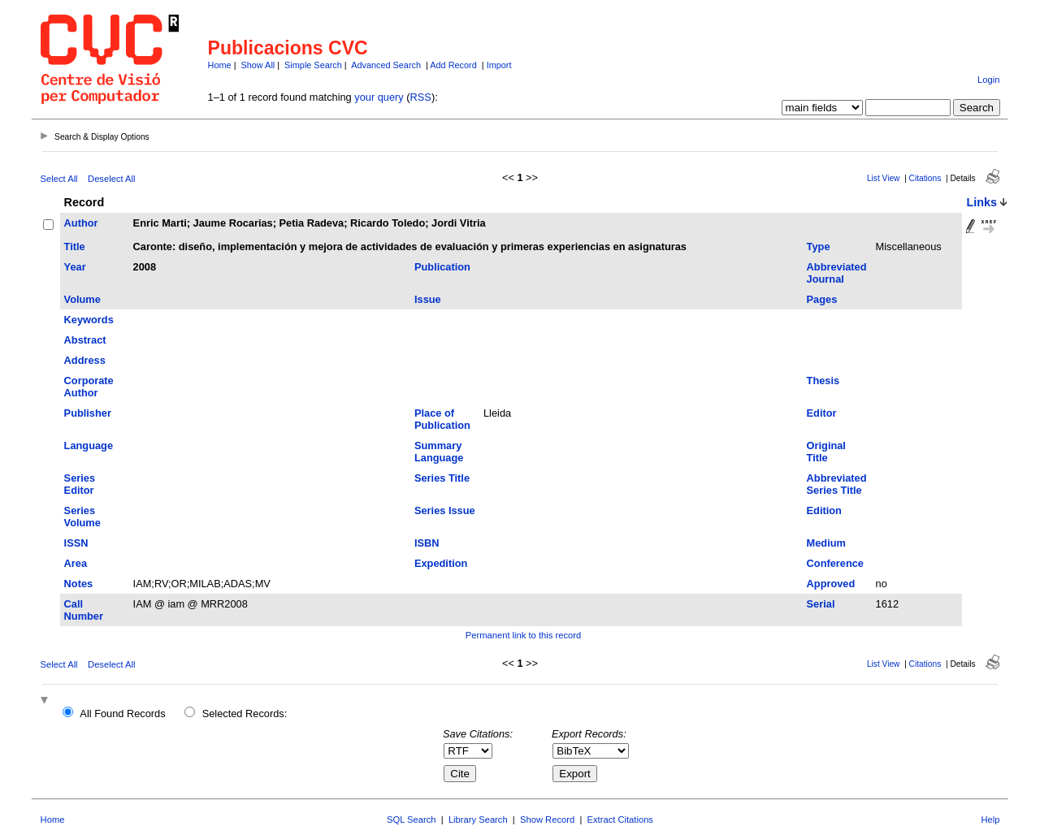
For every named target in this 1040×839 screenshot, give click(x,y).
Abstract (85, 340)
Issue (427, 299)
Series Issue (444, 510)
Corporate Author (89, 386)
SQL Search (411, 819)
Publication (442, 267)
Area (75, 563)
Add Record (453, 65)
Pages (822, 299)
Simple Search (313, 65)
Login (988, 79)
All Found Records (122, 713)
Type (818, 246)
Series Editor (79, 484)
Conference (835, 563)
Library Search (478, 819)
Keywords (89, 320)
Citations (925, 178)
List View (883, 178)
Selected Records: (245, 713)
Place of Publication (442, 419)
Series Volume (82, 516)
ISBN (427, 543)
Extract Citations (620, 819)
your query (378, 97)
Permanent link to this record (523, 635)
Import (499, 65)
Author (81, 223)
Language (88, 445)
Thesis (823, 380)
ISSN (76, 543)
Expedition (440, 563)
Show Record (547, 819)
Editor (822, 413)
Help (990, 819)
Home (220, 65)
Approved (831, 583)
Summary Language (438, 451)
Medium (826, 543)
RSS (420, 97)
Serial (821, 604)
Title (74, 246)
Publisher (87, 413)
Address (85, 360)
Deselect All (111, 179)
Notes (78, 583)
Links (981, 202)
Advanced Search (386, 65)
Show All (258, 65)
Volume (82, 299)
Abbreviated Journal (837, 273)
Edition (824, 510)
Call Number (83, 610)
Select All (59, 179)
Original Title (826, 451)
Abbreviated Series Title (837, 484)
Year (75, 267)
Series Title (442, 478)
